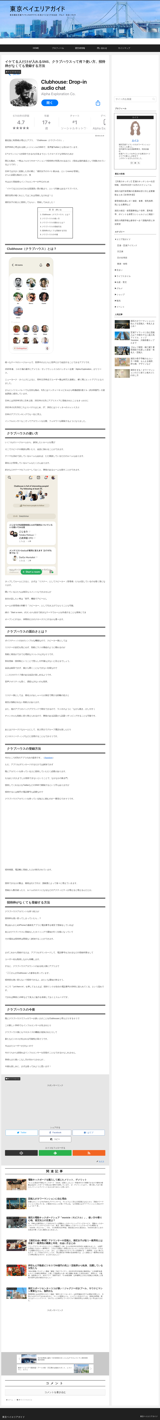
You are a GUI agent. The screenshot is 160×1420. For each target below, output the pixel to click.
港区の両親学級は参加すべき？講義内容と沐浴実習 (135, 222)
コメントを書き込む (55, 1392)
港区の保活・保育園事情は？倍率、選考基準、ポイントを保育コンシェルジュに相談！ (135, 212)
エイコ (135, 140)
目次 (52, 210)
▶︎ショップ (120, 294)
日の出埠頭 (122, 258)
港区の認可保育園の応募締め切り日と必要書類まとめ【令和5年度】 (135, 193)
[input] (135, 99)
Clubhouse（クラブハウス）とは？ (56, 214)
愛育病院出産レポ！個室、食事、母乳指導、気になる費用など (135, 203)
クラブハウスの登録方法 (51, 227)
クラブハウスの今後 (50, 234)
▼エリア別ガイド (123, 239)
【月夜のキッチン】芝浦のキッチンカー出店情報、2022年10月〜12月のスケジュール (135, 183)
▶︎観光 (118, 301)
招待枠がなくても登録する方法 (54, 231)
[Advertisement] (55, 1105)
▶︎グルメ (119, 288)
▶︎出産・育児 (121, 282)
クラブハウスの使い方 (51, 218)
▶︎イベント (120, 307)
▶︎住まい (119, 270)
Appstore (49, 758)
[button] (153, 99)
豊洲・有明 (122, 264)
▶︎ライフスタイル (13, 1079)
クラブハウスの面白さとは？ (53, 223)
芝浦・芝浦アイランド (127, 245)
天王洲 (120, 251)
